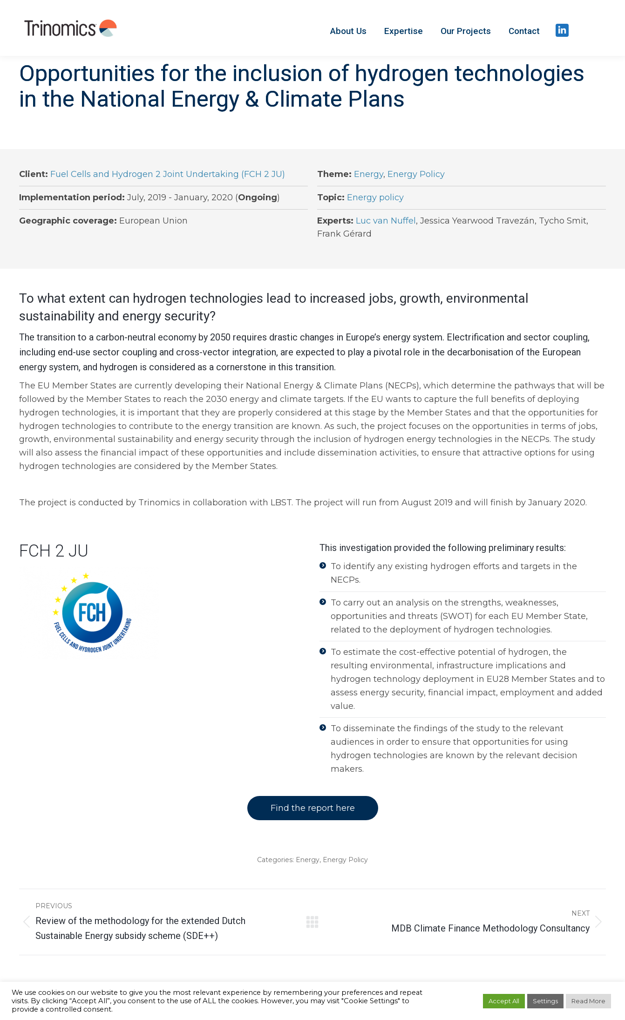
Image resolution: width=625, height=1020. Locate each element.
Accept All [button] (504, 1001)
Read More (588, 1001)
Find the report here (313, 808)
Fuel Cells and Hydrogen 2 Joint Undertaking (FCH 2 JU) (167, 174)
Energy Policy (416, 174)
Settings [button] (545, 1001)
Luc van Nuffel (386, 221)
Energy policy (375, 197)
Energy (368, 174)
